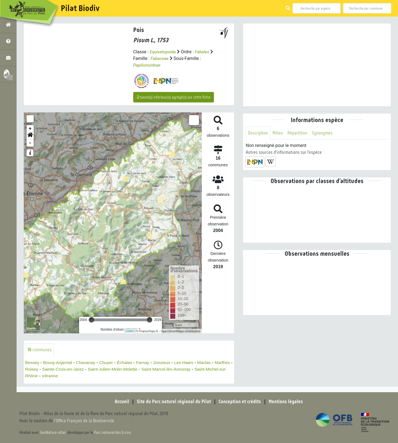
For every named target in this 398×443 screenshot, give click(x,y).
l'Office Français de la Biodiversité (84, 421)
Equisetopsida (163, 51)
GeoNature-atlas (53, 432)
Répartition (298, 133)
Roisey (51, 369)
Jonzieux (165, 362)
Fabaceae (160, 58)
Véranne (72, 375)
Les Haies (188, 362)
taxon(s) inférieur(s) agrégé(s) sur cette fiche (173, 97)
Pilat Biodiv (80, 8)
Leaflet (129, 331)
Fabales (203, 51)
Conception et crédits (240, 402)
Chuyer (108, 362)
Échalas (127, 362)
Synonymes (323, 133)
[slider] (91, 320)
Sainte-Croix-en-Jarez (83, 369)
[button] (30, 135)
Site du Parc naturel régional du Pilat (173, 402)
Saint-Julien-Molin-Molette (134, 369)
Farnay (146, 362)
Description (258, 133)
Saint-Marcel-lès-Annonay (189, 369)
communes (39, 349)
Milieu (278, 133)
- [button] (30, 143)
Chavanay (87, 362)
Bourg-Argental (59, 362)
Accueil (120, 402)
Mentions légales (287, 402)
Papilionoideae (147, 65)
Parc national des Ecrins (112, 432)
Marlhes (33, 369)
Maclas (209, 362)
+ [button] (30, 128)
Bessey (32, 362)
